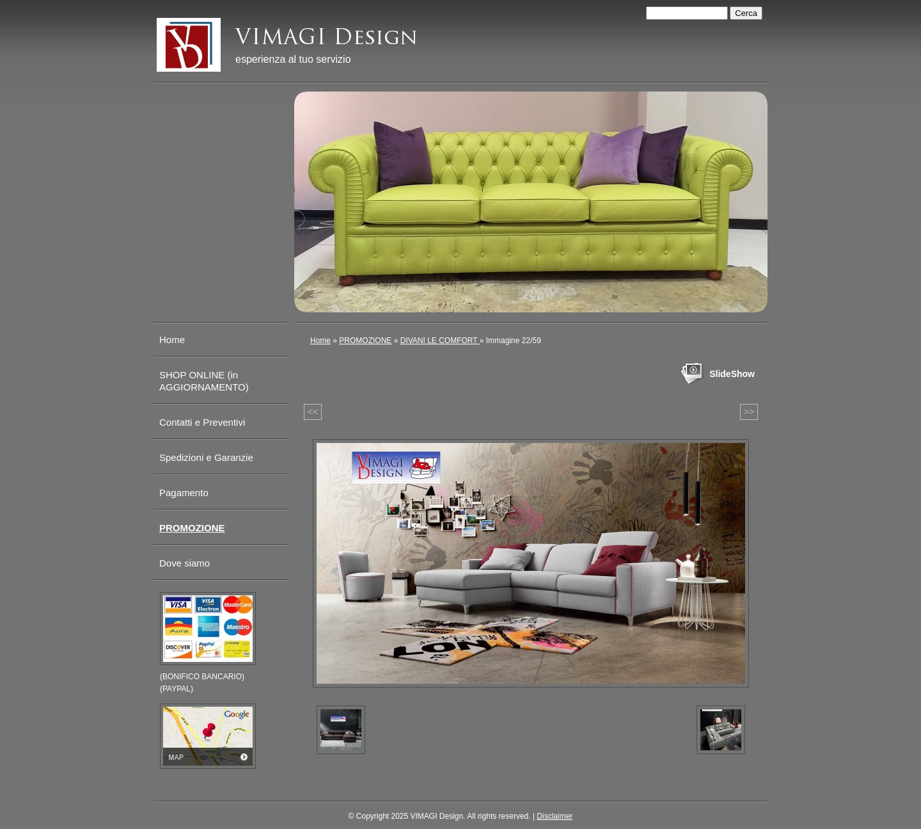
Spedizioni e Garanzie (206, 457)
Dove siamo (184, 563)
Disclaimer (554, 816)
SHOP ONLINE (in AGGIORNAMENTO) (204, 380)
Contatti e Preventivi (202, 422)
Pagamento (184, 492)
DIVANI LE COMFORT (440, 340)
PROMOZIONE (365, 340)
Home (320, 340)
